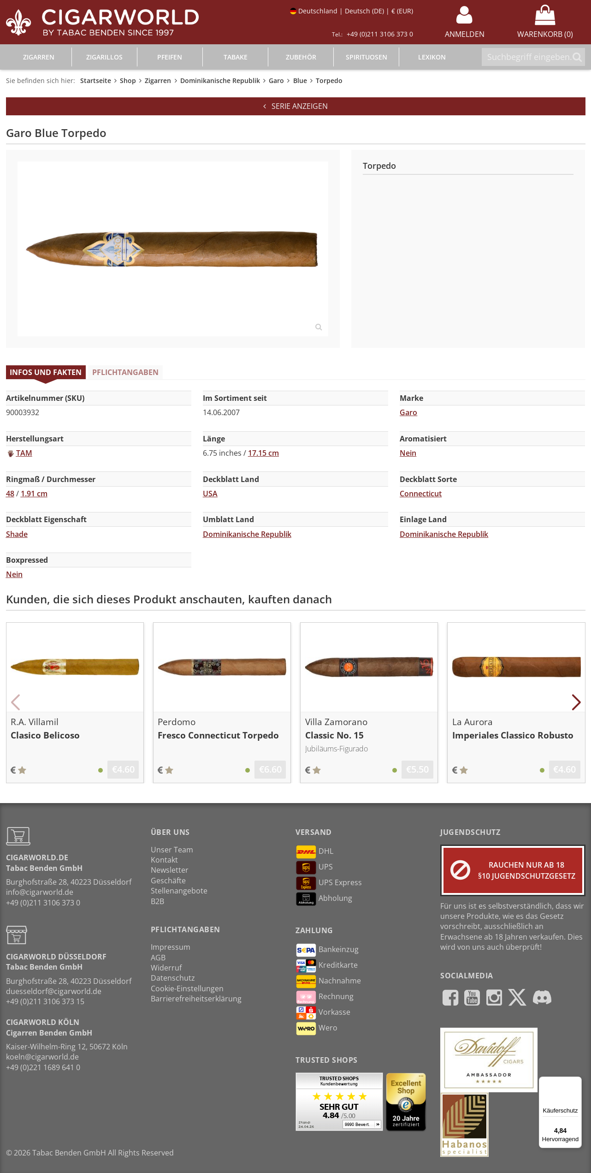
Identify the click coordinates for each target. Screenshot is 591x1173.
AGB (158, 958)
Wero (316, 1028)
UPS (314, 867)
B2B (157, 901)
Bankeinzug (327, 950)
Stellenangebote (179, 891)
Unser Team (172, 850)
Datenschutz (173, 978)
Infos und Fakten (46, 372)
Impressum (170, 947)
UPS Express (329, 883)
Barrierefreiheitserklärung (196, 999)
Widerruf (166, 968)
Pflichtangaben (125, 372)
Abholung (324, 899)
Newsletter (170, 870)
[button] (15, 702)
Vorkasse (323, 1013)
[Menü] (576, 1082)
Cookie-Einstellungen (187, 988)
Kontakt (164, 860)
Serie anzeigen (295, 106)
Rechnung (325, 997)
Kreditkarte (327, 966)
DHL (314, 852)
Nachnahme (328, 981)
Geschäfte (168, 880)
